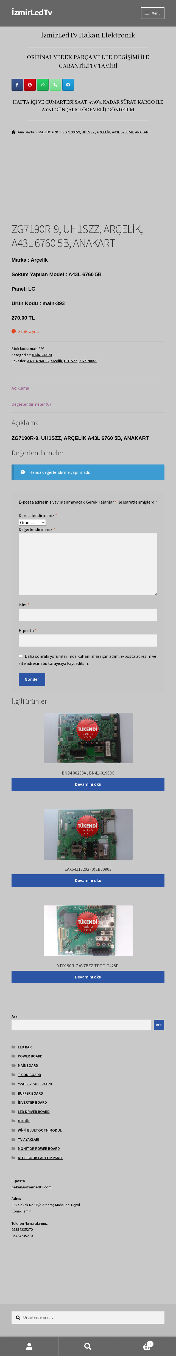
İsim (24, 604)
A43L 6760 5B (38, 360)
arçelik (56, 360)
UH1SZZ (70, 360)
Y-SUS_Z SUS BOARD (35, 1084)
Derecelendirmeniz (38, 515)
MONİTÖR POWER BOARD (39, 1148)
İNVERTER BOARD (32, 1102)
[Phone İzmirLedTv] (55, 85)
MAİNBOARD (48, 132)
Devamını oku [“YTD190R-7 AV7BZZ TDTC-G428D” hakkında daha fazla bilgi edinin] (88, 977)
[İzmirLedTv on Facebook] (17, 85)
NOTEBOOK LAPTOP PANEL (40, 1157)
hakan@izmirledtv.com (32, 1187)
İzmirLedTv (32, 12)
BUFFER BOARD (30, 1093)
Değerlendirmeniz (37, 529)
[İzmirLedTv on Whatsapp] (43, 85)
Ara (15, 1016)
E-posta (28, 630)
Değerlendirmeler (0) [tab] (31, 404)
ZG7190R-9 (88, 360)
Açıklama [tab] (20, 388)
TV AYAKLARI (28, 1139)
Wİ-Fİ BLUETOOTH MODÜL (40, 1130)
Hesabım (29, 1346)
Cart (135, 1343)
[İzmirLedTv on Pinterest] (30, 85)
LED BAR (25, 1047)
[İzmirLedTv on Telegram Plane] (68, 85)
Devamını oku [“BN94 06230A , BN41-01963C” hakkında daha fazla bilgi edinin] (88, 784)
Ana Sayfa (26, 132)
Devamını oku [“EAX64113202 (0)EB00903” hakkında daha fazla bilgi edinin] (88, 880)
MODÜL (24, 1120)
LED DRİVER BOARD (34, 1111)
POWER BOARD (30, 1056)
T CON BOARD (29, 1074)
